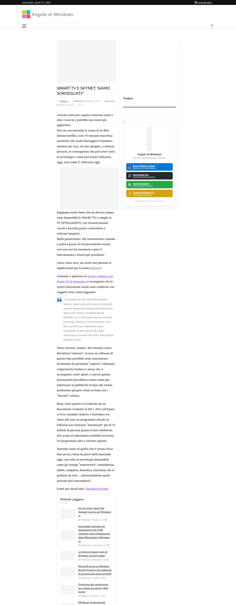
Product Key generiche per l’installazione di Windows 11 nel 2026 (59, 461)
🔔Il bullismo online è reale (56, 496)
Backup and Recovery (186, 498)
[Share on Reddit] (63, 403)
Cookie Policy (127, 573)
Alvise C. (32, 100)
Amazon (186, 458)
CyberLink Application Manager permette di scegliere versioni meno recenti (128, 495)
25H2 (186, 510)
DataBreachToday (64, 308)
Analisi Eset (186, 464)
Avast (186, 493)
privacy (115, 203)
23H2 (186, 504)
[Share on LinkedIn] (60, 403)
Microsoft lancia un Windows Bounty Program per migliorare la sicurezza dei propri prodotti (126, 353)
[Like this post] (50, 403)
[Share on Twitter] (56, 403)
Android (186, 470)
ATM (186, 487)
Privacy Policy (109, 573)
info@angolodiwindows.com (124, 555)
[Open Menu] (24, 26)
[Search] (212, 26)
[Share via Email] (74, 403)
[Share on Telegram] (70, 403)
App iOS (188, 481)
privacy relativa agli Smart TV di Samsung (81, 211)
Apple (186, 475)
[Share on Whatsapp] (67, 403)
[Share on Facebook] (53, 403)
